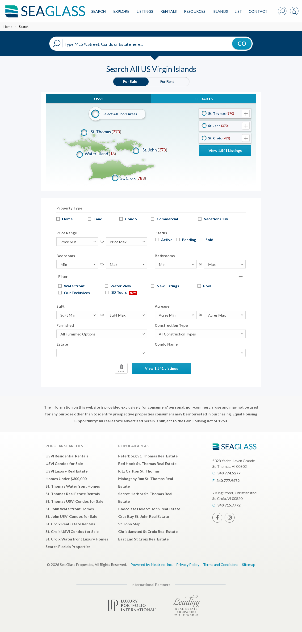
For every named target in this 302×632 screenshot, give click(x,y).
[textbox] (59, 353)
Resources (194, 11)
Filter (63, 276)
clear (121, 368)
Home (8, 27)
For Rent (167, 81)
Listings (145, 11)
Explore (121, 11)
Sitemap (248, 564)
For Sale (130, 81)
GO (242, 43)
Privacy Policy (187, 564)
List (238, 11)
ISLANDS (220, 11)
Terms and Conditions (220, 564)
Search (98, 11)
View (225, 150)
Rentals (168, 11)
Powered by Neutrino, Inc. (151, 564)
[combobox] (101, 353)
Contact (258, 11)
